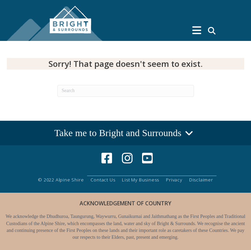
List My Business (140, 180)
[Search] (125, 91)
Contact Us (102, 180)
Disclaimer (201, 180)
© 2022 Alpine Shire (61, 180)
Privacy (174, 180)
